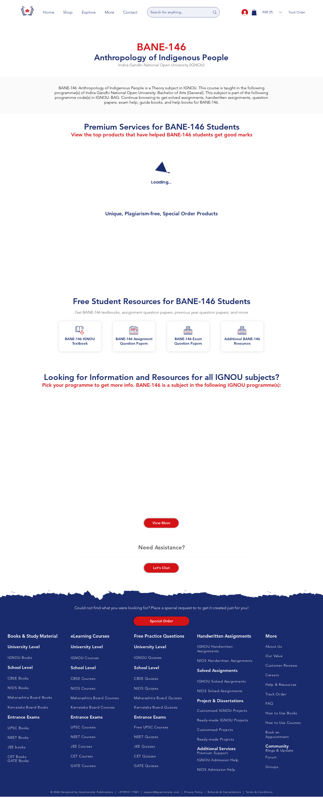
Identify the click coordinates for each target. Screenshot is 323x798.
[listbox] (272, 12)
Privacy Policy (193, 792)
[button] (68, 12)
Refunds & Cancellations (224, 792)
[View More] (161, 523)
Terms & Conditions (259, 792)
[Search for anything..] (176, 12)
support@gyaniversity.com (161, 792)
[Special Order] (161, 621)
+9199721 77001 (128, 792)
